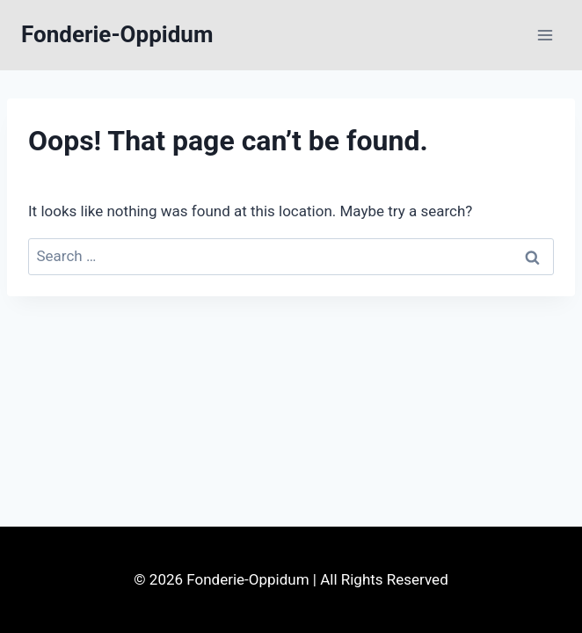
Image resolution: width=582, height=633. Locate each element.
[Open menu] (544, 34)
